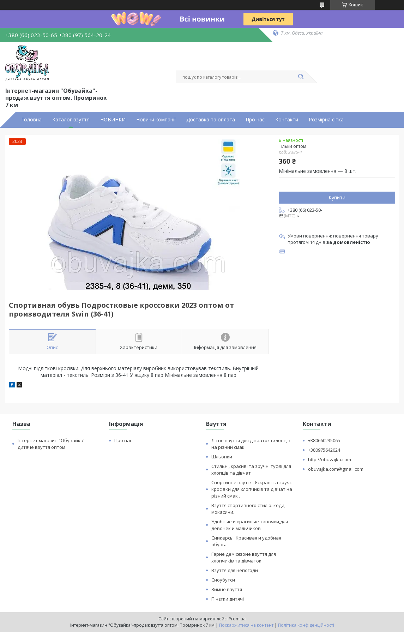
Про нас (255, 119)
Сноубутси (223, 580)
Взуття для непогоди (234, 570)
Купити (336, 197)
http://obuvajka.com (329, 459)
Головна (31, 119)
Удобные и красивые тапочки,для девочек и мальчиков (249, 524)
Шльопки (221, 456)
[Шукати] (301, 77)
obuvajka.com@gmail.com (335, 469)
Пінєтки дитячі (227, 599)
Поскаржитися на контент (246, 625)
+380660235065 (324, 440)
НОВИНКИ (113, 119)
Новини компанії (156, 119)
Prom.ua (237, 619)
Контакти (286, 119)
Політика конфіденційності (306, 625)
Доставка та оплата (210, 119)
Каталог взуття (71, 119)
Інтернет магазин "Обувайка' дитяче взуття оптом (51, 443)
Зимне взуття (226, 589)
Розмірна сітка (326, 119)
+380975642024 (324, 450)
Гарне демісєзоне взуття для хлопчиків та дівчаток (243, 557)
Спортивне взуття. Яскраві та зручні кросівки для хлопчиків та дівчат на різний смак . (252, 489)
